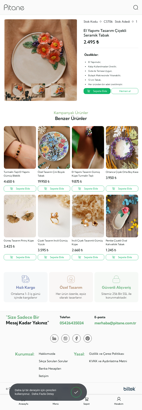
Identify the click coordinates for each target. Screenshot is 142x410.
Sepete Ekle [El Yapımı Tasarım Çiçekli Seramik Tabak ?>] (97, 91)
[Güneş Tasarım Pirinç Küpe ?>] (20, 257)
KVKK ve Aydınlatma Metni (108, 361)
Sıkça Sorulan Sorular (53, 361)
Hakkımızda (47, 353)
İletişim (44, 376)
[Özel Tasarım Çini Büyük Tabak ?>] (54, 189)
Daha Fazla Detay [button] (43, 393)
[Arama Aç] (135, 7)
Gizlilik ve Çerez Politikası (106, 353)
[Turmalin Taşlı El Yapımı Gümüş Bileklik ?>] (20, 189)
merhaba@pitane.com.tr (115, 323)
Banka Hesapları (50, 368)
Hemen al (125, 91)
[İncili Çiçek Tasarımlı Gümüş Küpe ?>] (88, 257)
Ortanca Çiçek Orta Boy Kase (122, 171)
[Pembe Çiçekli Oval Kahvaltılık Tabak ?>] (122, 257)
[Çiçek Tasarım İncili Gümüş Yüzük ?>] (54, 257)
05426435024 (72, 323)
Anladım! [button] (76, 389)
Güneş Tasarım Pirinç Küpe (19, 240)
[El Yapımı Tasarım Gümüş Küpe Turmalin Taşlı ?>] (88, 189)
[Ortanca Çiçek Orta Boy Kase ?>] (122, 189)
